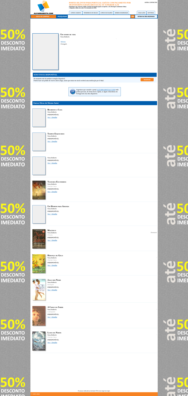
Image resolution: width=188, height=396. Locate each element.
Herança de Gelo (55, 255)
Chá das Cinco (52, 186)
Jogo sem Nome (54, 280)
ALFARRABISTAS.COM (106, 90)
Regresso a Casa (55, 110)
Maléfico (52, 230)
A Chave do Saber (55, 307)
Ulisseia (50, 235)
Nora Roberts (65, 37)
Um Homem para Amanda (58, 206)
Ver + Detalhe (52, 117)
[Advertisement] (94, 25)
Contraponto (51, 312)
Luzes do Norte (54, 332)
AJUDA (147, 2)
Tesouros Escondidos (57, 182)
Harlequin (51, 285)
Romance (154, 232)
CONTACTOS (153, 2)
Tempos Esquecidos (56, 134)
